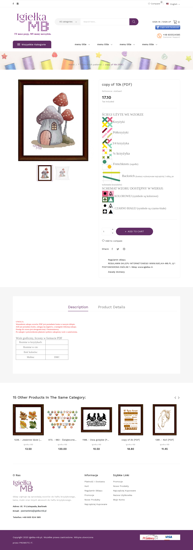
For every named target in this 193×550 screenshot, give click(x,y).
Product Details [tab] (111, 307)
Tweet (118, 249)
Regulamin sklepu (93, 490)
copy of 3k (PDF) (131, 439)
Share (112, 249)
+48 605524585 (171, 34)
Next (96, 120)
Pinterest (124, 249)
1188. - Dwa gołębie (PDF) (96, 439)
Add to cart (135, 231)
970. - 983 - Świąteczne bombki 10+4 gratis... (62, 439)
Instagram (18, 4)
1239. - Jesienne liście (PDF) (28, 439)
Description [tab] (78, 307)
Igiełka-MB (28, 444)
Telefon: (27, 517)
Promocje (89, 495)
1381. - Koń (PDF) (164, 439)
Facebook (13, 4)
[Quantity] (106, 231)
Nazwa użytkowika (122, 495)
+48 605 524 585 (31, 517)
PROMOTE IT (25, 543)
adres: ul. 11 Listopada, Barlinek (30, 506)
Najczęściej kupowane (95, 504)
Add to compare (112, 240)
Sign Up (167, 22)
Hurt (86, 486)
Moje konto (119, 499)
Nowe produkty (92, 499)
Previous (10, 120)
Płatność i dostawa (94, 481)
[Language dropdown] (173, 4)
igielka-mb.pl (35, 537)
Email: (16, 511)
